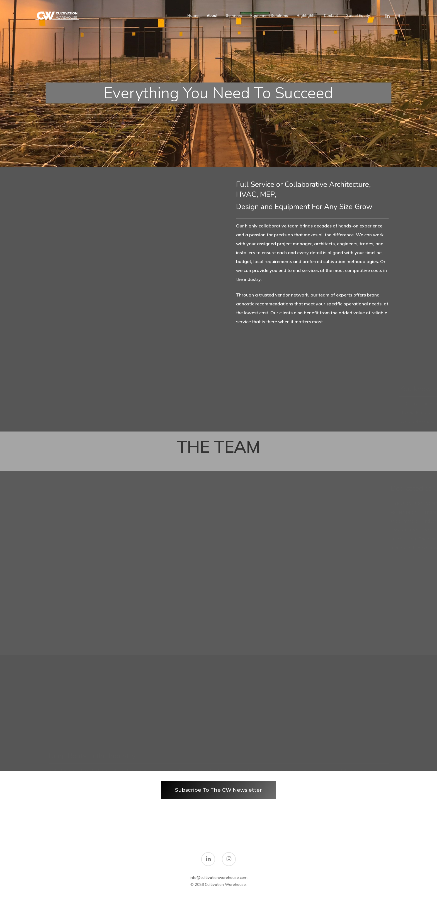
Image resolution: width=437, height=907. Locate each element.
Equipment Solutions (269, 16)
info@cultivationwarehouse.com (218, 877)
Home (192, 16)
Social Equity (358, 16)
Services (234, 16)
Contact (331, 16)
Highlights (306, 16)
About (212, 16)
